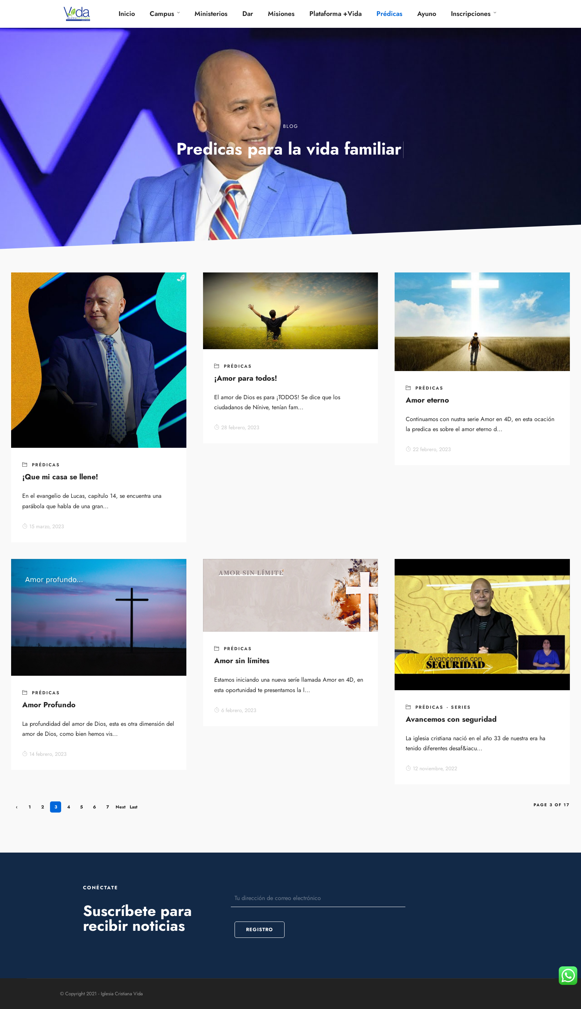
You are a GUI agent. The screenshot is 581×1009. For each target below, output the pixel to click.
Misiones (281, 14)
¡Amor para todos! (245, 378)
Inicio (127, 14)
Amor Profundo (49, 704)
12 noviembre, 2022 (431, 768)
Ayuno (426, 14)
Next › (121, 808)
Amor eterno (427, 400)
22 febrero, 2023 (428, 449)
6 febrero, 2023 (235, 710)
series (461, 707)
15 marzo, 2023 (43, 526)
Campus (162, 14)
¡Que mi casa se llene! (60, 477)
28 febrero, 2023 (236, 427)
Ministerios (211, 14)
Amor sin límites (241, 660)
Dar (247, 14)
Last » (133, 808)
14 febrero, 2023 (44, 754)
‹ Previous (16, 808)
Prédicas (389, 14)
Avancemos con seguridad (451, 719)
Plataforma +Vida (335, 14)
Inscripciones (471, 14)
